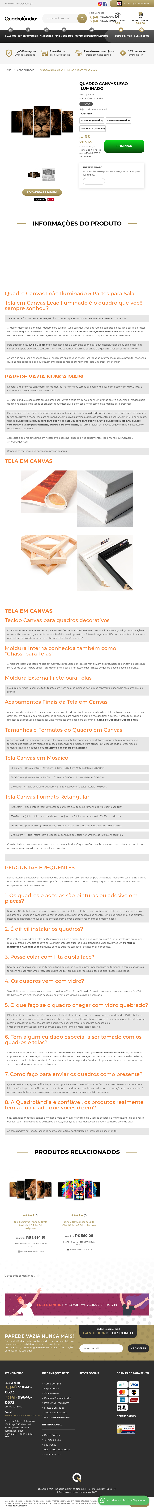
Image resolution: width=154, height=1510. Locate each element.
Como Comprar (53, 1384)
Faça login (28, 4)
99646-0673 (104, 17)
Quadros (10, 36)
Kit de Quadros (28, 36)
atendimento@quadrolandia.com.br (34, 1027)
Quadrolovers (51, 1393)
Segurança (50, 1445)
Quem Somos (141, 36)
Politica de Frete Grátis (57, 1417)
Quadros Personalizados (91, 36)
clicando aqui (125, 1122)
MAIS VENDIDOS (64, 36)
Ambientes (46, 36)
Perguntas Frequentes (56, 1403)
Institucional (52, 1425)
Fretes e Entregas (54, 1408)
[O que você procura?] (82, 18)
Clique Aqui (21, 442)
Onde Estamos (52, 1454)
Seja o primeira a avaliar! (93, 109)
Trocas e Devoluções (55, 1413)
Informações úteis (55, 1373)
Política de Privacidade (57, 1450)
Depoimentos (123, 36)
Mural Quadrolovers (136, 4)
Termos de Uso (52, 1440)
